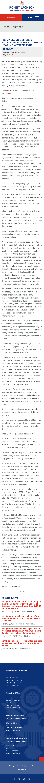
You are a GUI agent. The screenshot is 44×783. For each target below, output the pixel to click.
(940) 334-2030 (16, 753)
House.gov (22, 769)
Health (11, 55)
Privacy (11, 766)
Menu (33, 18)
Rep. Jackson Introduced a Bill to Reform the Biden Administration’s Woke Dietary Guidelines (20, 618)
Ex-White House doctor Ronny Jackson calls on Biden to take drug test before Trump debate (21, 643)
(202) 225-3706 (16, 683)
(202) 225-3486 (14, 685)
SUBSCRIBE (11, 18)
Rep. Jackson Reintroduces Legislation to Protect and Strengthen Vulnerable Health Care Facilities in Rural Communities (21, 631)
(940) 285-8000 (16, 730)
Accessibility (21, 766)
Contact (32, 766)
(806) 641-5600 (16, 708)
